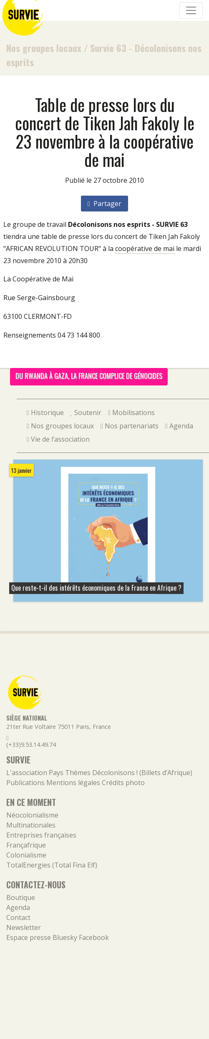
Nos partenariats (130, 425)
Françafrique (26, 845)
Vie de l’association (58, 439)
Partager (104, 203)
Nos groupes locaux (43, 48)
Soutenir (86, 412)
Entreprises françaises (41, 835)
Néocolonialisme (32, 815)
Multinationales (30, 825)
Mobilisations (131, 412)
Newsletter (23, 927)
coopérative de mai (144, 248)
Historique (45, 412)
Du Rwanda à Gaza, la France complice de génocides (88, 376)
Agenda (179, 425)
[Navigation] (191, 10)
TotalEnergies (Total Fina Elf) (51, 865)
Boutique (20, 897)
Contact (18, 917)
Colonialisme (26, 855)
